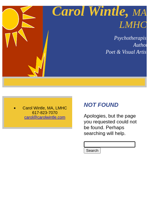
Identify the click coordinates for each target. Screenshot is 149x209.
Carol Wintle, (99, 16)
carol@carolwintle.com (44, 117)
